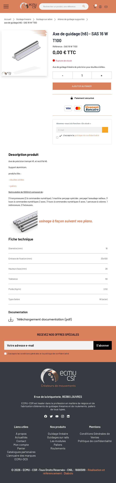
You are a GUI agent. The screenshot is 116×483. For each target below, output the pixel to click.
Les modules (58, 441)
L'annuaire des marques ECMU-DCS (21, 457)
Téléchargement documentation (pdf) (40, 319)
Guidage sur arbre (44, 19)
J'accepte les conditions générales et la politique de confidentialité (38, 353)
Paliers (58, 444)
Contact (21, 441)
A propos (21, 433)
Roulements (58, 448)
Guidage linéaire (23, 19)
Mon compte (21, 444)
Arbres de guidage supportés (71, 19)
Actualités (21, 437)
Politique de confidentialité (95, 441)
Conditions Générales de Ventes (95, 435)
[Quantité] (82, 75)
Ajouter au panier (82, 86)
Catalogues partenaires (21, 451)
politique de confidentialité (87, 135)
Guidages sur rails (58, 437)
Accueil (7, 19)
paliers (13, 185)
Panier (21, 448)
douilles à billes (17, 179)
